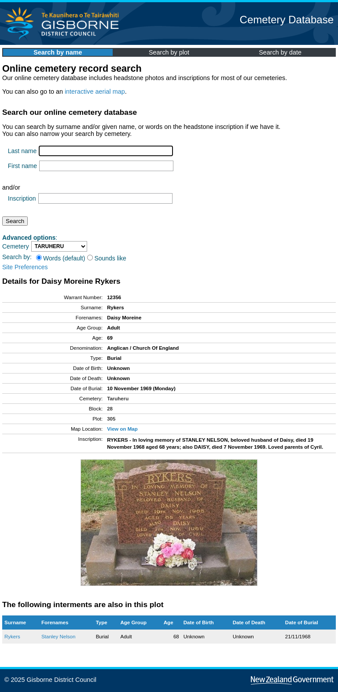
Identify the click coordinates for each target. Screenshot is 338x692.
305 (111, 418)
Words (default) (60, 258)
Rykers (12, 636)
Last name (22, 150)
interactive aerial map (95, 91)
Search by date (280, 52)
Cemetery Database (287, 20)
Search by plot (169, 52)
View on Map (122, 429)
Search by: (17, 256)
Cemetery (15, 246)
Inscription (22, 198)
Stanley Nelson (58, 636)
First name (22, 165)
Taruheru (118, 398)
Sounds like (106, 258)
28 (110, 408)
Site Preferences (25, 267)
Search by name (57, 52)
